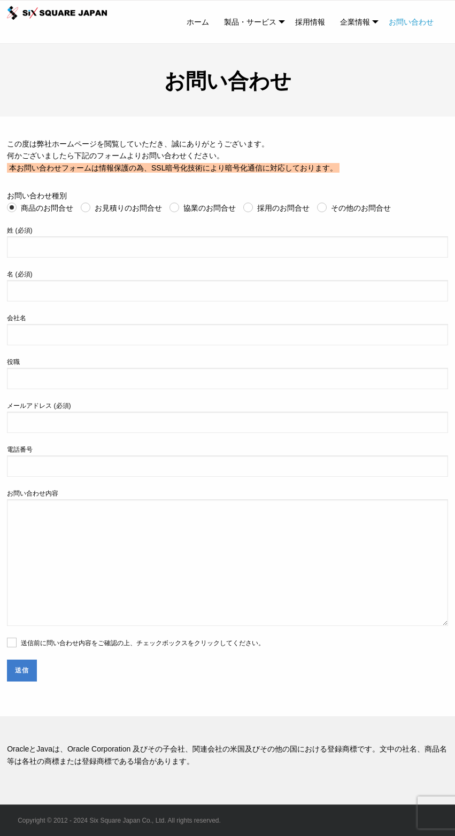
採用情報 (310, 22)
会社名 (227, 329)
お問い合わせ (411, 22)
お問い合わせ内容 (227, 558)
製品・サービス (250, 22)
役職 (227, 373)
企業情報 (355, 22)
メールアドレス (227, 417)
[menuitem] (198, 22)
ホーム (198, 22)
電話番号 (227, 461)
